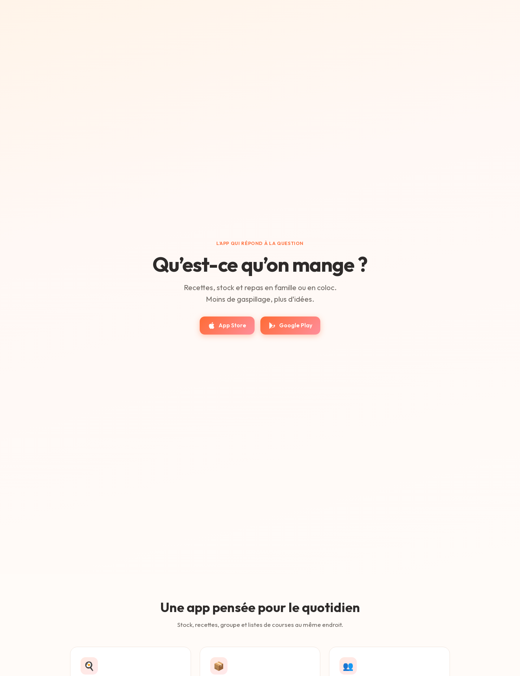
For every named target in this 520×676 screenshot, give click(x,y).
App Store (227, 326)
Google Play (290, 326)
